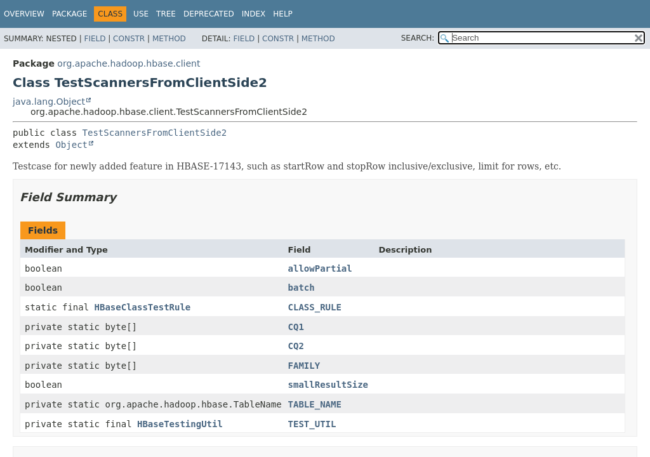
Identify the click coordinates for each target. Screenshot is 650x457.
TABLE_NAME (315, 404)
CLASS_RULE (315, 307)
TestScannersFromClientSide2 (155, 133)
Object (71, 145)
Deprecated (208, 14)
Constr (129, 38)
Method (169, 38)
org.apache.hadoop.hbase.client (128, 63)
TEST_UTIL (312, 424)
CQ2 (296, 346)
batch (301, 287)
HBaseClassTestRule (143, 307)
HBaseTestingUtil (180, 424)
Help (283, 14)
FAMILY (304, 366)
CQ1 (296, 327)
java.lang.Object (49, 101)
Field (94, 38)
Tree (166, 14)
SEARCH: (418, 38)
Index (254, 14)
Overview (24, 14)
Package (69, 14)
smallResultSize (328, 385)
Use (141, 14)
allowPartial (320, 268)
